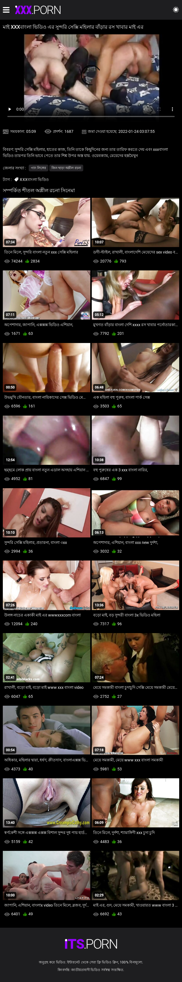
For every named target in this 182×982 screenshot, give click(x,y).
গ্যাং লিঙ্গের (38, 168)
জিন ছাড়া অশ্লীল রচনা (66, 168)
